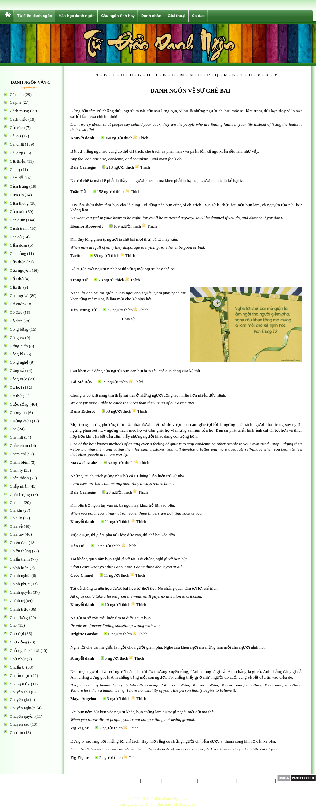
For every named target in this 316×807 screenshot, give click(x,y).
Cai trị (15, 169)
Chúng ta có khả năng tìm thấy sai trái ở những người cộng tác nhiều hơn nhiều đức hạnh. (148, 395)
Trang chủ (130, 780)
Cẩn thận (17, 262)
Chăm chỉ (18, 453)
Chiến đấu (19, 542)
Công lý (16, 353)
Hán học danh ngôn (77, 16)
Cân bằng (18, 253)
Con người (19, 295)
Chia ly (16, 517)
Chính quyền (21, 592)
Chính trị (17, 600)
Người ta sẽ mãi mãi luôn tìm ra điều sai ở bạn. (111, 617)
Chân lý (16, 470)
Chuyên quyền (22, 716)
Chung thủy (20, 684)
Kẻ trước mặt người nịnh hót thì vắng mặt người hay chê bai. (123, 268)
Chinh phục (20, 583)
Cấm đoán (18, 245)
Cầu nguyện (20, 270)
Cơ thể (16, 395)
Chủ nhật (18, 658)
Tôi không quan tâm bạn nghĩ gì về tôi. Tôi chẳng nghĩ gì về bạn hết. (129, 559)
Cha (13, 428)
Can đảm (17, 220)
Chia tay (17, 534)
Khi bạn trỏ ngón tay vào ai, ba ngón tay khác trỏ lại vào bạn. (122, 505)
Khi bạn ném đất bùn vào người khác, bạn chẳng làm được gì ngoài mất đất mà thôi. (143, 711)
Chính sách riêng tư (179, 780)
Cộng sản (18, 370)
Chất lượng (20, 494)
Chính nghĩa (20, 575)
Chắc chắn (19, 445)
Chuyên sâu (19, 724)
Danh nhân (151, 16)
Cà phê (15, 102)
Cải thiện (18, 161)
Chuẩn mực (20, 675)
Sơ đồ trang (264, 780)
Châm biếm (20, 462)
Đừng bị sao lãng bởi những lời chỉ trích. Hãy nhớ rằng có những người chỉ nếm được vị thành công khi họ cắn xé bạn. (173, 741)
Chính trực (19, 609)
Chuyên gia (19, 699)
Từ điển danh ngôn (34, 16)
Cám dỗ (16, 177)
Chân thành (19, 477)
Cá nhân (17, 94)
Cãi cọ (15, 135)
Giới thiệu (151, 780)
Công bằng (19, 329)
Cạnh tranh (19, 228)
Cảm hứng (19, 186)
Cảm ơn (17, 194)
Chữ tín (16, 732)
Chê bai (16, 502)
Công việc (18, 379)
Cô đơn (16, 320)
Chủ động (18, 642)
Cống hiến (19, 346)
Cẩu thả (17, 278)
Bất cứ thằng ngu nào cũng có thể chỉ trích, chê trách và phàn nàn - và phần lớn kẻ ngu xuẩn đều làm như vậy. (164, 151)
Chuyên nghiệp (22, 708)
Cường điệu (20, 421)
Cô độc (16, 312)
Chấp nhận (19, 486)
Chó (13, 625)
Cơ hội (16, 387)
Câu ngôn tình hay (118, 16)
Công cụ (17, 337)
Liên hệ (244, 780)
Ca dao (198, 16)
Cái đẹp (16, 152)
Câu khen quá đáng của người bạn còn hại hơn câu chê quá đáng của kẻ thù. (135, 370)
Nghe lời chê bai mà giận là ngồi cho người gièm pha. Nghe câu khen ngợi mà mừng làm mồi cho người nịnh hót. (168, 647)
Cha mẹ (16, 437)
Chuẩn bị (17, 667)
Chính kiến (19, 567)
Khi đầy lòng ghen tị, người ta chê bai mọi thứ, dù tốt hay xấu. (124, 239)
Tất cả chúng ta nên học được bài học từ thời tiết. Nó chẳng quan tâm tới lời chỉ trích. (144, 588)
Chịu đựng (19, 617)
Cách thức (18, 119)
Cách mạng (19, 110)
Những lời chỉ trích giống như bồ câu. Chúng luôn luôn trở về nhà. (127, 475)
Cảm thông (19, 203)
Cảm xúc (17, 211)
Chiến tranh (20, 559)
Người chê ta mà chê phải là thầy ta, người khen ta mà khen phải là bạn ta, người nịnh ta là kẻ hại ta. (157, 180)
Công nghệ (19, 362)
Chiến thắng (20, 550)
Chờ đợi (17, 633)
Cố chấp (17, 304)
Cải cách (17, 127)
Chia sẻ (16, 526)
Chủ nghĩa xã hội (24, 650)
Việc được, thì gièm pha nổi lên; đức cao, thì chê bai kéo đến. (123, 534)
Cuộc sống (19, 404)
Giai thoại (176, 16)
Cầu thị (16, 287)
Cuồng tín (18, 412)
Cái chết (17, 144)
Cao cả (16, 236)
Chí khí (16, 510)
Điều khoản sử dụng (217, 780)
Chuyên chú (20, 691)
